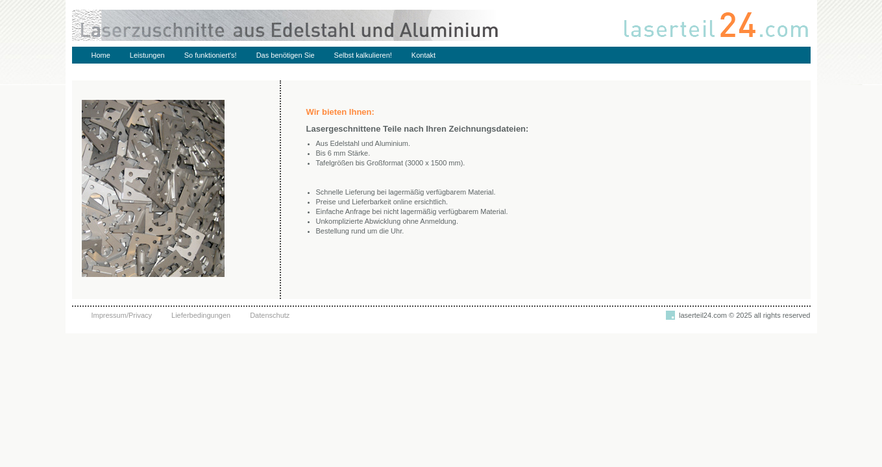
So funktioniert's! (210, 55)
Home (101, 55)
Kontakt (423, 55)
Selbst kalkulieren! (363, 55)
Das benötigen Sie (285, 55)
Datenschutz (269, 315)
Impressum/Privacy (122, 315)
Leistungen (147, 55)
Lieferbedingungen (200, 315)
